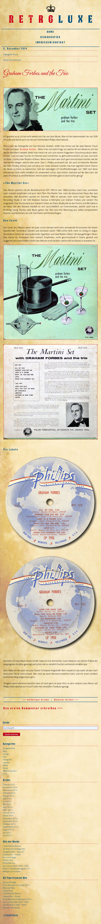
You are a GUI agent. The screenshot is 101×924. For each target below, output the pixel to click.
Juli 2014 (7, 798)
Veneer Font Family (11, 907)
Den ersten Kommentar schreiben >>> (33, 708)
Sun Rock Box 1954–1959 (14, 904)
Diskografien (50, 37)
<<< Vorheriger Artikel (35, 699)
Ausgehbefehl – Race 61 (13, 851)
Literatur (6, 762)
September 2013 (10, 826)
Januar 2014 (8, 815)
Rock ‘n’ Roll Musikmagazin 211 (16, 868)
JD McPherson (9, 863)
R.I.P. (5, 773)
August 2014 (8, 795)
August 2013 (8, 829)
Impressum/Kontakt (50, 42)
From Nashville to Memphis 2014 (17, 899)
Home (50, 31)
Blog (5, 751)
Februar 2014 (9, 812)
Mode (5, 765)
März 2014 (7, 809)
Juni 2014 (7, 801)
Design (6, 753)
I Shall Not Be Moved (12, 846)
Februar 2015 (9, 784)
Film (4, 756)
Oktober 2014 (9, 792)
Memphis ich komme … (13, 871)
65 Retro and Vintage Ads (14, 848)
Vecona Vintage (9, 857)
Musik (15, 54)
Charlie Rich (8, 860)
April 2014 (7, 807)
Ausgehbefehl (9, 748)
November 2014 (10, 790)
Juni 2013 (7, 835)
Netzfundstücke (10, 770)
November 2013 (10, 821)
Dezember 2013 (10, 818)
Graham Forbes (28, 149)
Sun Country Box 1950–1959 (16, 865)
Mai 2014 (7, 804)
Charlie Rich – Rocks (11, 854)
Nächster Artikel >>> (66, 699)
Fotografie (7, 759)
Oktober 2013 (9, 823)
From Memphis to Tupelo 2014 (16, 885)
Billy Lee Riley (9, 887)
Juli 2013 (7, 832)
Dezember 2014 (10, 787)
